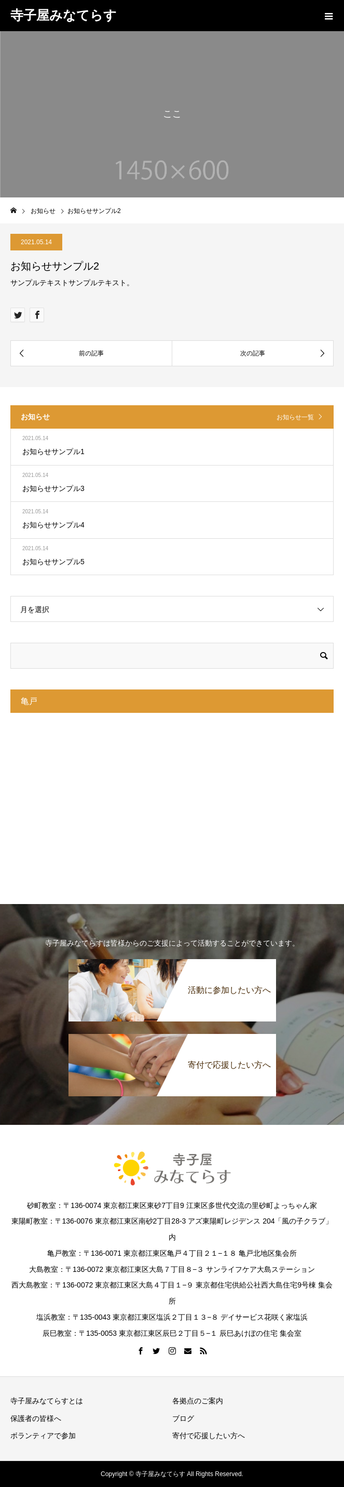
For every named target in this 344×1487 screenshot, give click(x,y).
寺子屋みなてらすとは (46, 1401)
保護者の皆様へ (39, 1418)
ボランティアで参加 (43, 1435)
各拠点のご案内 (197, 1401)
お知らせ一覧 (295, 417)
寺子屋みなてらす (63, 15)
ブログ (183, 1418)
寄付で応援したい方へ (208, 1435)
